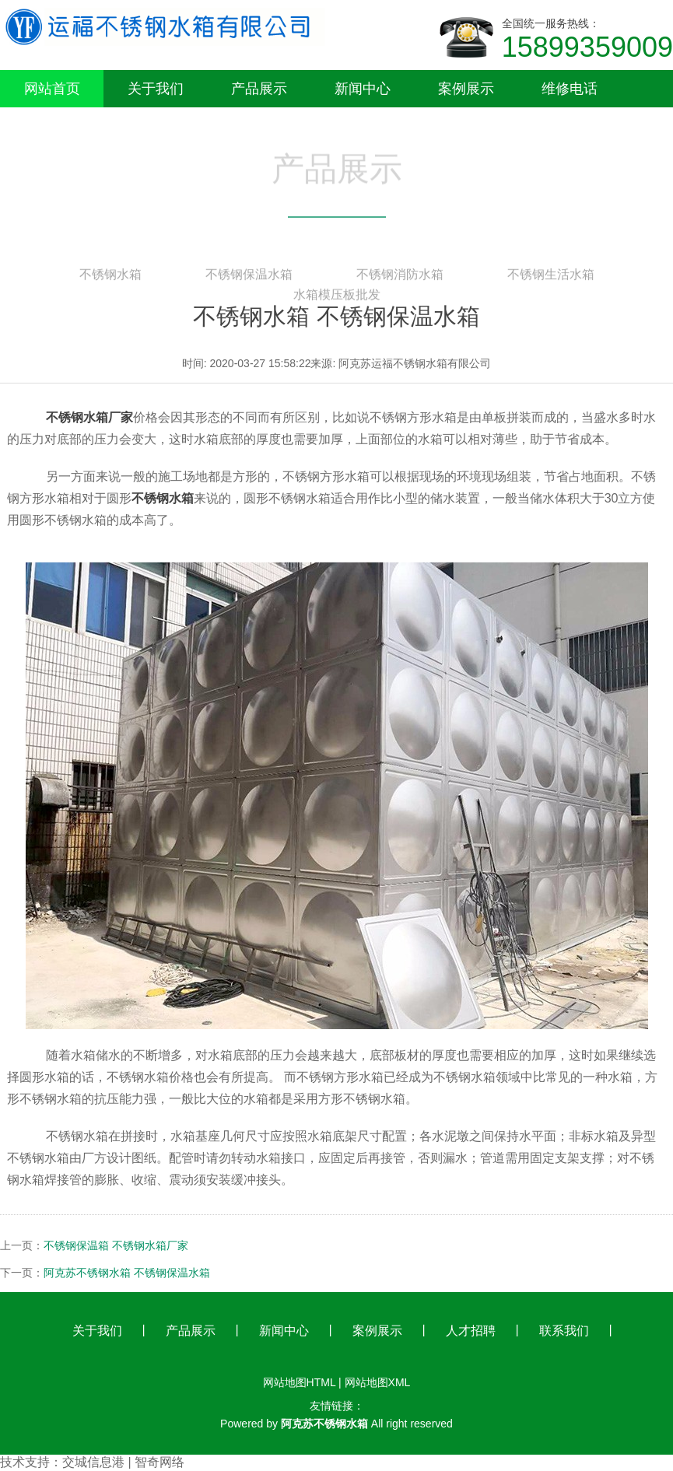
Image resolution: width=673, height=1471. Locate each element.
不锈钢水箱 (110, 277)
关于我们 (97, 1330)
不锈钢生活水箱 (550, 277)
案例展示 (377, 1330)
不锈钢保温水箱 (249, 277)
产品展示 (191, 1330)
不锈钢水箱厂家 (89, 417)
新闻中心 (284, 1330)
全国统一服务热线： (587, 40)
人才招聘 (471, 1330)
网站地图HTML (299, 1382)
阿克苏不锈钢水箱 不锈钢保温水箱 (127, 1272)
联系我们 (564, 1330)
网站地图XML (378, 1382)
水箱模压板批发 (336, 297)
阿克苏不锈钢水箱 (324, 1423)
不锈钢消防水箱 (399, 277)
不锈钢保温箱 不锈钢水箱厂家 (116, 1245)
